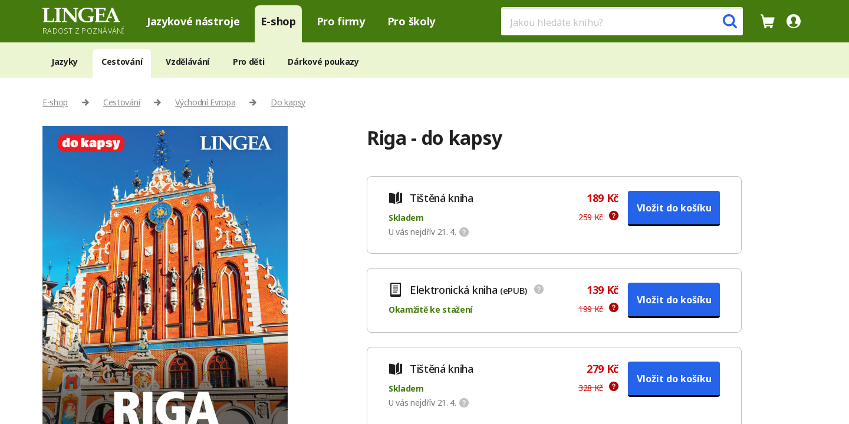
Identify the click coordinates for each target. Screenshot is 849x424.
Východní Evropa (205, 102)
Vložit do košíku (674, 207)
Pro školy (411, 21)
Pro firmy (341, 21)
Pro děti (248, 61)
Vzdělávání (187, 61)
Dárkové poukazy (323, 61)
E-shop (278, 21)
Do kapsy (288, 102)
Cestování (121, 61)
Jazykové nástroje (193, 21)
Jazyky (64, 61)
